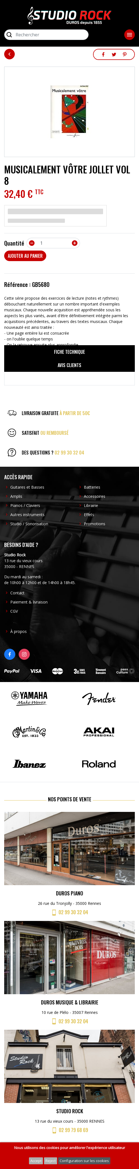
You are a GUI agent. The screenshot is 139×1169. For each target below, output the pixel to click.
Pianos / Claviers (25, 505)
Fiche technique (69, 352)
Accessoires (94, 496)
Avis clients (69, 365)
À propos (18, 631)
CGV (14, 611)
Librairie (91, 505)
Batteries (92, 487)
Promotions (94, 523)
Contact (17, 592)
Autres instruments (27, 514)
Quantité (14, 243)
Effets (89, 514)
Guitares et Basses (27, 487)
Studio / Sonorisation (29, 523)
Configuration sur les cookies (84, 1160)
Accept (36, 1160)
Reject (50, 1160)
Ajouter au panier (25, 256)
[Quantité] (53, 243)
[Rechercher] (46, 34)
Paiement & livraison (29, 602)
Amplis (16, 496)
